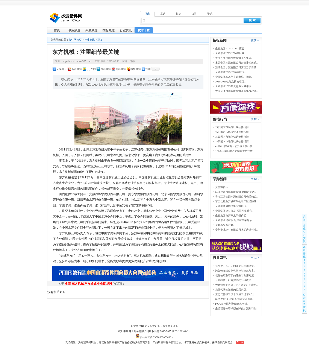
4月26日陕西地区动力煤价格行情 (234, 146)
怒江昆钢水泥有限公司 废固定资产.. (235, 191)
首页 (57, 30)
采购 (162, 13)
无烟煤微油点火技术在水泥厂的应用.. (236, 284)
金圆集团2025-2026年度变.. (230, 48)
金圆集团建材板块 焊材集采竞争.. (234, 220)
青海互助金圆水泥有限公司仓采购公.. (236, 196)
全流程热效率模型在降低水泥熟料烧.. (236, 308)
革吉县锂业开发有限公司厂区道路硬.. (236, 201)
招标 (178, 13)
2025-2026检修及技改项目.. (230, 81)
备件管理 (171, 342)
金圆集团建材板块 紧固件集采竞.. (234, 210)
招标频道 (109, 30)
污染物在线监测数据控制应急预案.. (235, 270)
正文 (100, 39)
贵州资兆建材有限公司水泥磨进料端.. (236, 229)
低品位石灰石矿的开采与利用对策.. (235, 265)
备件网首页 (75, 39)
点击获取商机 (304, 302)
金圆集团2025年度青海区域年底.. (234, 86)
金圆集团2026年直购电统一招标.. (234, 76)
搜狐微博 (135, 69)
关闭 (304, 218)
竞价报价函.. (222, 187)
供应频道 (74, 30)
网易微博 (120, 69)
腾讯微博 (105, 69)
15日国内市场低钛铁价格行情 (232, 127)
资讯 (209, 13)
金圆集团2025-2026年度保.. (230, 72)
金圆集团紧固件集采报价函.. (231, 206)
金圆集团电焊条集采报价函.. (231, 215)
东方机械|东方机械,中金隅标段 (92, 283)
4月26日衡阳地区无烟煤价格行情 (234, 150)
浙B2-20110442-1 (181, 331)
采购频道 (91, 30)
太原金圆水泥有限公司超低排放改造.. (236, 62)
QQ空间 (91, 69)
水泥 (92, 149)
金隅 (68, 283)
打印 (148, 69)
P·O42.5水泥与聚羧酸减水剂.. (231, 303)
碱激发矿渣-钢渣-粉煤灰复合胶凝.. (234, 299)
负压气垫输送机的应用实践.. (231, 289)
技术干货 (144, 30)
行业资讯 (126, 30)
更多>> (255, 40)
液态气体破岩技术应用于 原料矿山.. (235, 294)
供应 (147, 13)
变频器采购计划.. (225, 224)
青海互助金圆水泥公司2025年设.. (234, 57)
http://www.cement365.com (77, 61)
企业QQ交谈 (304, 233)
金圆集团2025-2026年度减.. (230, 53)
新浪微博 (76, 69)
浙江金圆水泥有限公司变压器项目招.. (236, 67)
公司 (194, 13)
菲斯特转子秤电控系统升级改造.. (234, 280)
